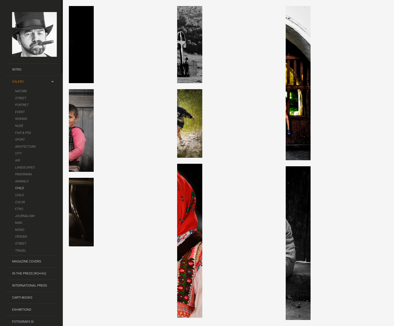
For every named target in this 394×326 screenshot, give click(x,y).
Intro (16, 69)
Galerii (18, 81)
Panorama (23, 174)
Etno (19, 209)
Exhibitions (21, 309)
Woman (21, 119)
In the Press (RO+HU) (29, 273)
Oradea (21, 236)
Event (20, 112)
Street (20, 98)
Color (20, 202)
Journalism (24, 216)
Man (18, 223)
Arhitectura (25, 146)
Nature (21, 91)
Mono (19, 230)
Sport (20, 139)
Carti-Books (22, 297)
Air (17, 160)
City (18, 153)
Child (19, 188)
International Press (29, 285)
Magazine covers (26, 261)
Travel (20, 250)
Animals (21, 181)
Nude (19, 126)
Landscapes (25, 167)
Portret (22, 105)
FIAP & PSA (23, 133)
